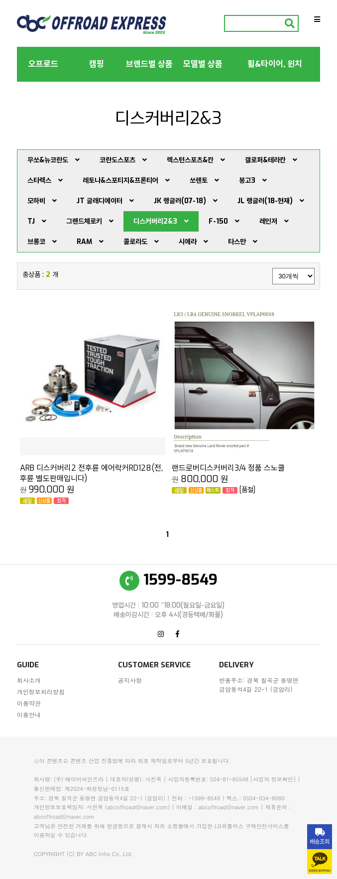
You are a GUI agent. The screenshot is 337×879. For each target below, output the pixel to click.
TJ (36, 221)
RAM (90, 242)
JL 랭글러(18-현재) (270, 201)
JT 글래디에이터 (105, 201)
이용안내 (29, 714)
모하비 (42, 201)
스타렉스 (45, 180)
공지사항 (130, 680)
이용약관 (29, 703)
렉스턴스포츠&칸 (196, 160)
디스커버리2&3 (161, 221)
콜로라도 (141, 242)
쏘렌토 (204, 180)
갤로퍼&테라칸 (271, 160)
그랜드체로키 (89, 221)
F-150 (224, 221)
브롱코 (42, 242)
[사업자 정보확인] (273, 779)
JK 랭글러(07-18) (186, 201)
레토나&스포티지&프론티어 (126, 180)
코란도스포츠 (123, 160)
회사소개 (29, 680)
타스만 (242, 242)
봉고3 (253, 180)
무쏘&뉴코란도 (53, 160)
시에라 (193, 242)
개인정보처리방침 (41, 691)
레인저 (274, 221)
